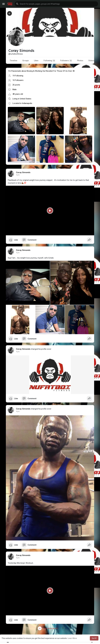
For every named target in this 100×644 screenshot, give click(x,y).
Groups (25, 61)
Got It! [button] (94, 638)
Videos (91, 61)
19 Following (17, 75)
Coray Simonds (23, 172)
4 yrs (18, 175)
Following (49, 61)
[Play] (50, 210)
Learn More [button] (72, 638)
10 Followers (17, 80)
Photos (80, 61)
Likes (36, 61)
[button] (56, 4)
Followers (66, 61)
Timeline (13, 61)
